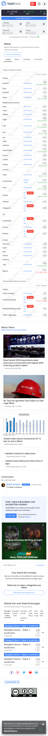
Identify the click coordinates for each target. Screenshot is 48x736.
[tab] (8, 59)
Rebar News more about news (13, 330)
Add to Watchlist (12, 54)
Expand (40, 565)
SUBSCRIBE (11, 516)
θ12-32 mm (28, 83)
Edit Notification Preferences (24, 593)
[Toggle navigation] (44, 4)
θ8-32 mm (27, 106)
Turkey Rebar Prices (24, 18)
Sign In (28, 517)
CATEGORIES (12, 682)
